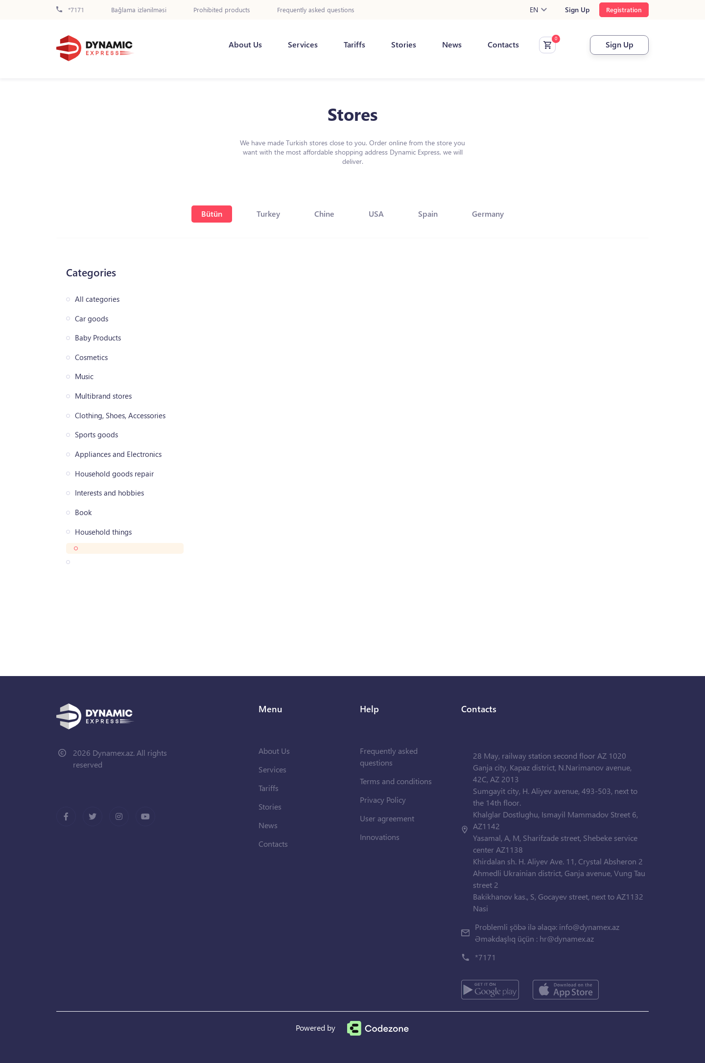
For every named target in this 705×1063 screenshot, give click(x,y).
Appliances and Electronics (118, 454)
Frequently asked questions (315, 10)
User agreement (387, 818)
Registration (624, 9)
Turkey (268, 213)
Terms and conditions (396, 781)
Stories (403, 44)
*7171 (70, 10)
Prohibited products (221, 10)
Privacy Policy (383, 799)
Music (84, 376)
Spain (428, 213)
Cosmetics (91, 357)
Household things (103, 532)
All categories (97, 299)
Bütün (211, 213)
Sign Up (577, 10)
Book (83, 512)
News (452, 44)
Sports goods (96, 434)
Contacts (503, 44)
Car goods (91, 318)
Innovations (380, 837)
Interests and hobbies (109, 493)
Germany (488, 213)
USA (376, 213)
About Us (245, 44)
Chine (324, 213)
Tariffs (354, 44)
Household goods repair (114, 473)
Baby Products (98, 337)
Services (303, 44)
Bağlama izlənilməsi (138, 10)
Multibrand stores (103, 396)
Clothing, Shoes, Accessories (120, 415)
